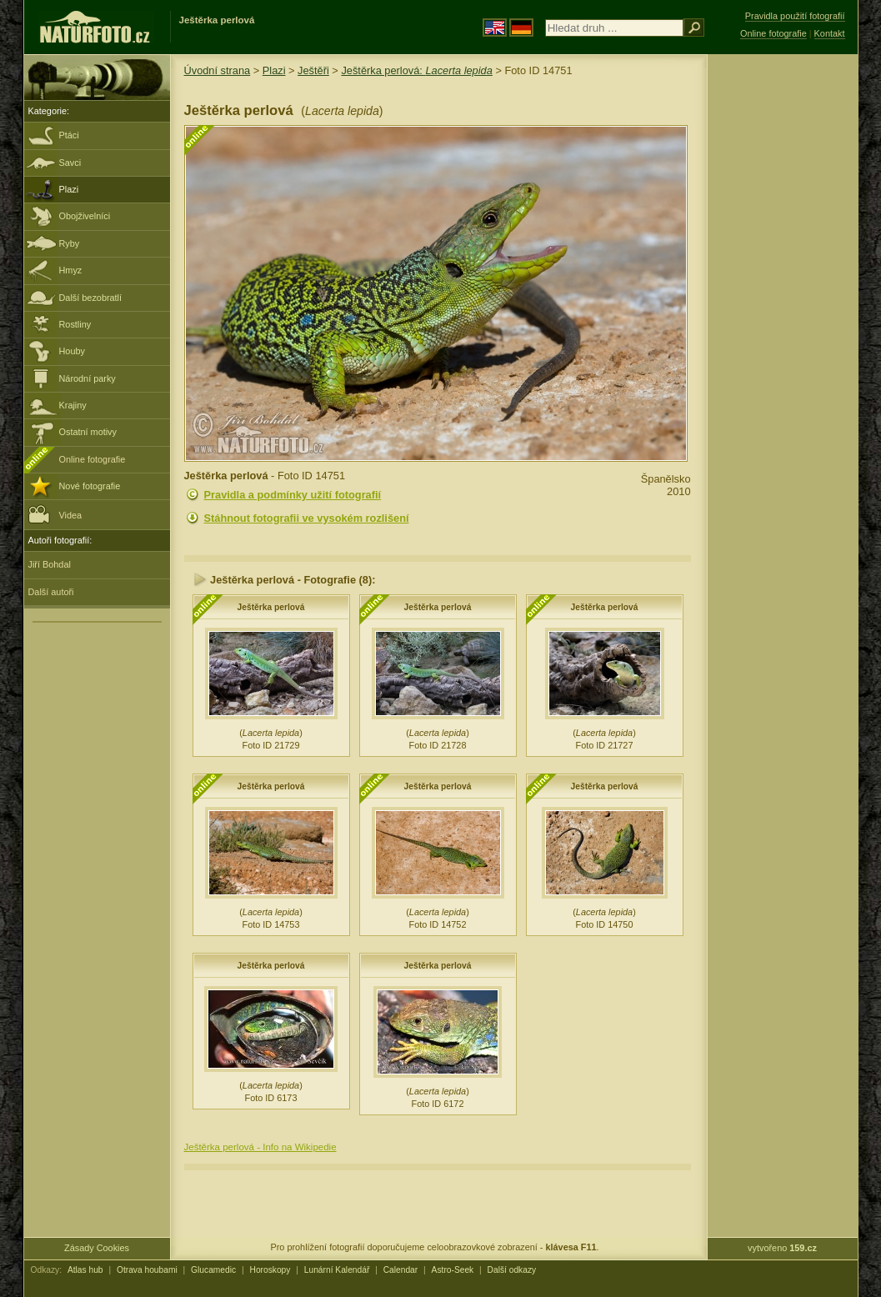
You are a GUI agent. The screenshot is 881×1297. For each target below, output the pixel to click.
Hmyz (71, 270)
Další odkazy (512, 1269)
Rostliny (75, 324)
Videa (55, 513)
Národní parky (87, 378)
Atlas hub (85, 1269)
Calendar (400, 1269)
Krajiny (73, 405)
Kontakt (829, 33)
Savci (70, 163)
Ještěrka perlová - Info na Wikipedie (260, 1147)
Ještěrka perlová (271, 607)
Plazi (69, 189)
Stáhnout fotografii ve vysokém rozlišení (306, 518)
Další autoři (51, 592)
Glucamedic (213, 1269)
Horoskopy (270, 1269)
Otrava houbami (147, 1269)
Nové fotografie (90, 486)
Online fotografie (92, 459)
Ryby (69, 243)
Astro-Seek (453, 1269)
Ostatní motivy (88, 432)
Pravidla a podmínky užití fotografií (293, 494)
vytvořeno (782, 1248)
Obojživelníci (85, 216)
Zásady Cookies (96, 1248)
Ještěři (313, 70)
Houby (72, 351)
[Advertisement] (782, 321)
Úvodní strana (217, 70)
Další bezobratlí (91, 298)
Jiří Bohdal (49, 564)
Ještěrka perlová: (416, 70)
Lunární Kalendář (337, 1269)
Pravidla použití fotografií (795, 16)
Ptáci (69, 135)
